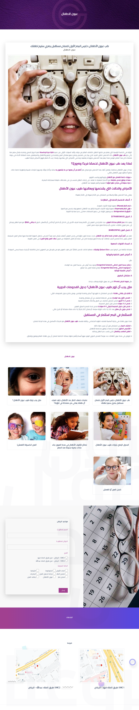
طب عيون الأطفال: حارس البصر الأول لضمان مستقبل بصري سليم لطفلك (112, 401)
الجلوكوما (49, 570)
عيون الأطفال (48, 577)
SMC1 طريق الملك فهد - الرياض (109, 687)
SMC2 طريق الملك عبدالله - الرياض (44, 687)
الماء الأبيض (60, 570)
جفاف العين (31, 577)
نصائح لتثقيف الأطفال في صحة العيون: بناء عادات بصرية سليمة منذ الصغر (69, 446)
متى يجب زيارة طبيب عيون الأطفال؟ (26, 400)
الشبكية (33, 570)
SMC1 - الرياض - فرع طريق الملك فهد (51, 557)
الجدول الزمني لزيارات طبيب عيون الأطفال (112, 445)
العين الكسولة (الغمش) (26, 445)
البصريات (33, 573)
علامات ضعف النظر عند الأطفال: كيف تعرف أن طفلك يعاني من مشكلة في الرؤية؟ (69, 401)
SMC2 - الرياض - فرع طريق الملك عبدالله (50, 561)
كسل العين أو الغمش (112, 489)
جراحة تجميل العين (46, 573)
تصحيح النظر (61, 573)
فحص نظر (61, 577)
